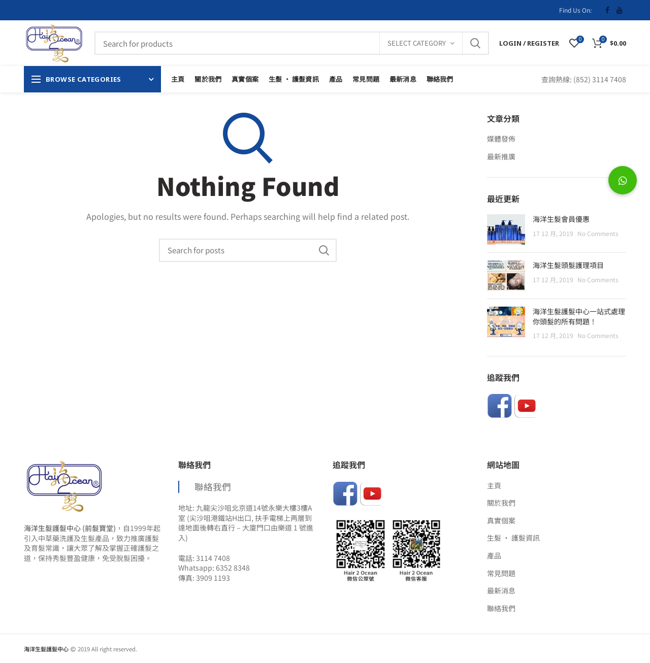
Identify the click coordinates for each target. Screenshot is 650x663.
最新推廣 (501, 156)
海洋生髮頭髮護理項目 (568, 265)
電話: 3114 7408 (204, 558)
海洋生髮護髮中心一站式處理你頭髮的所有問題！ (579, 316)
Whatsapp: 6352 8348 (214, 567)
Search (475, 43)
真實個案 (501, 520)
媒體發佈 (501, 139)
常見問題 (501, 573)
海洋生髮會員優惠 (561, 219)
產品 (494, 555)
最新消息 (501, 590)
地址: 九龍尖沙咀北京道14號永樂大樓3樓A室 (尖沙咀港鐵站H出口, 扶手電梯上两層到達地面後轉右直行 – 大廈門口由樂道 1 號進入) (245, 523)
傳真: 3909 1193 (204, 578)
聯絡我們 (212, 486)
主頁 (494, 485)
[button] (622, 180)
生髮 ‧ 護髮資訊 (513, 538)
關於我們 (501, 503)
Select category (416, 43)
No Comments (598, 233)
